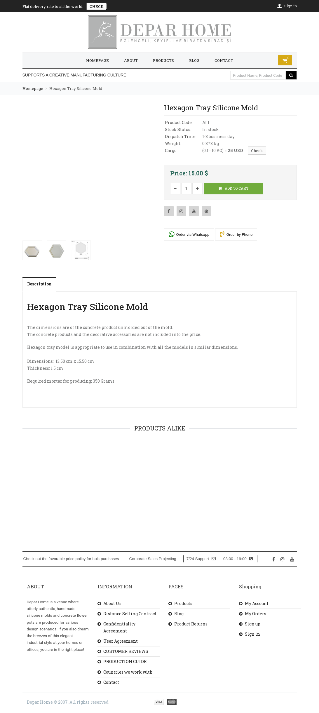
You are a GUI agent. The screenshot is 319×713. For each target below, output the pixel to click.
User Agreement (120, 641)
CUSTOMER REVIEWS (125, 651)
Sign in (252, 634)
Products (183, 603)
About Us (112, 603)
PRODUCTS (163, 60)
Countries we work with (128, 672)
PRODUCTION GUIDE (125, 661)
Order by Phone (236, 234)
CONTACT (224, 60)
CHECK (97, 6)
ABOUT (131, 60)
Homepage (32, 88)
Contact (111, 682)
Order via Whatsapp (189, 234)
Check (257, 150)
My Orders (255, 613)
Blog (179, 613)
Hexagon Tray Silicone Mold (75, 88)
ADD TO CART (233, 188)
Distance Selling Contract (129, 613)
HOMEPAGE (97, 60)
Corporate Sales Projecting (152, 559)
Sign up (252, 624)
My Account (257, 603)
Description (39, 284)
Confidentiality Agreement (119, 627)
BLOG (194, 60)
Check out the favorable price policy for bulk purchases (71, 559)
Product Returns (191, 624)
